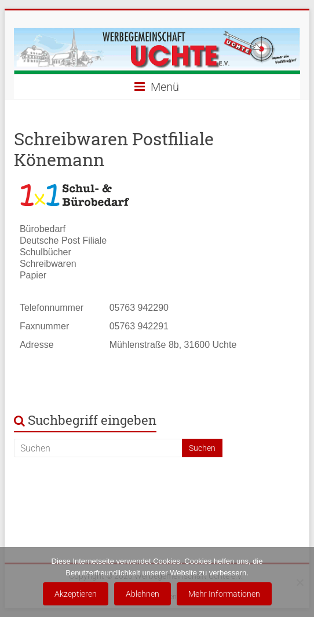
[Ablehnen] (299, 582)
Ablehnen (142, 593)
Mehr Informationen (224, 593)
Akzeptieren (75, 593)
